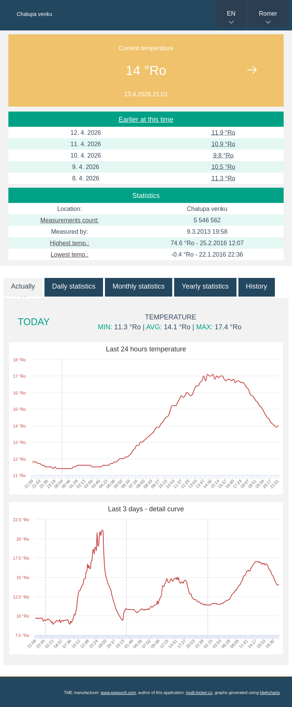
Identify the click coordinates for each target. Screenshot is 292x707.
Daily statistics (73, 286)
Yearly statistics (205, 286)
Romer (268, 13)
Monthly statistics (139, 286)
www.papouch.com (118, 692)
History (256, 286)
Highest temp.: (69, 243)
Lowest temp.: (70, 254)
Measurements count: (69, 220)
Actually (23, 286)
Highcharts (270, 692)
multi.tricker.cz (199, 692)
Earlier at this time (146, 119)
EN (231, 13)
